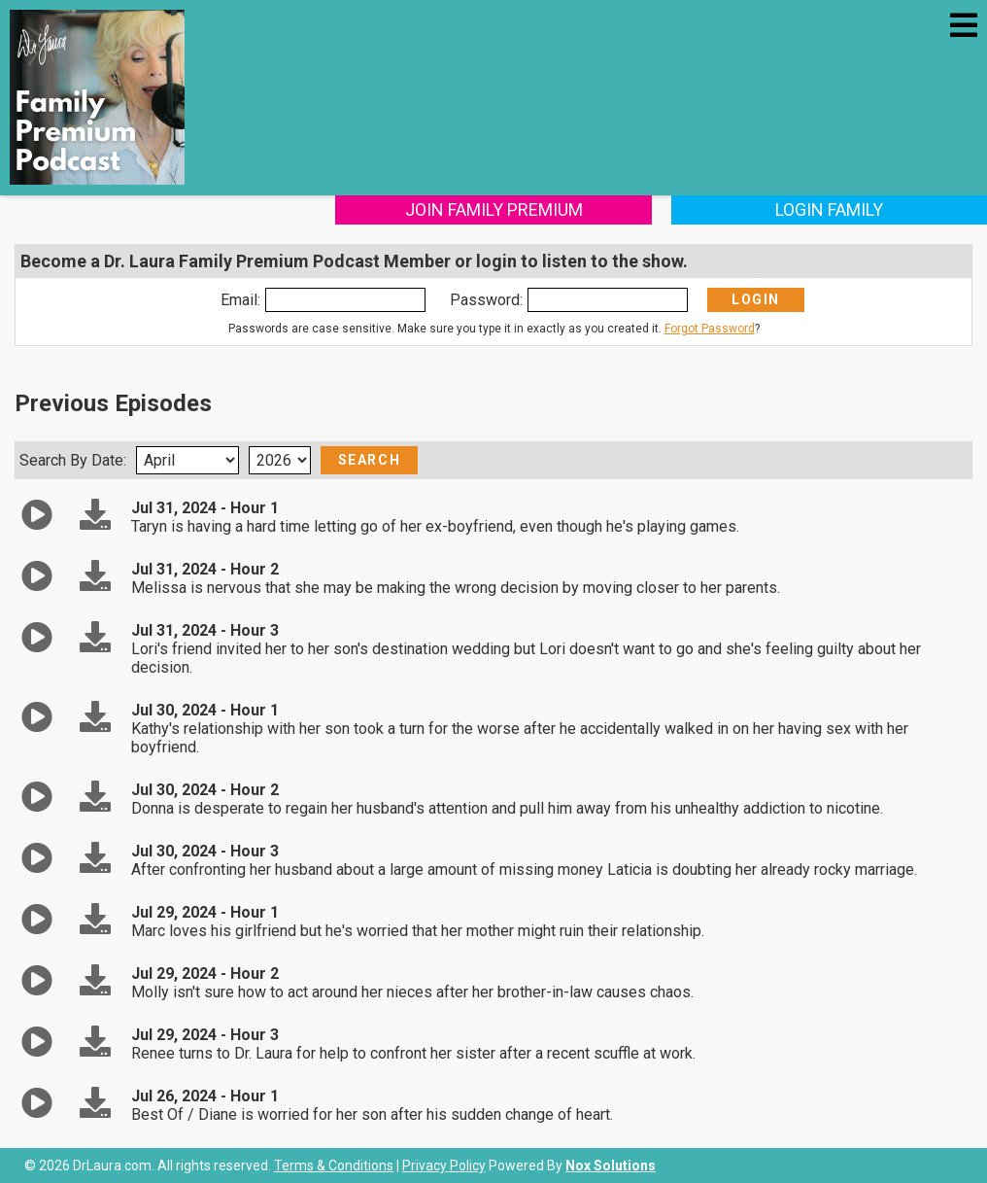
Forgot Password (709, 328)
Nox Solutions (610, 1165)
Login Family (829, 209)
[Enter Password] (608, 300)
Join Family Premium (494, 209)
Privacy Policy (444, 1165)
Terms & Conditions (333, 1165)
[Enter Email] (345, 300)
